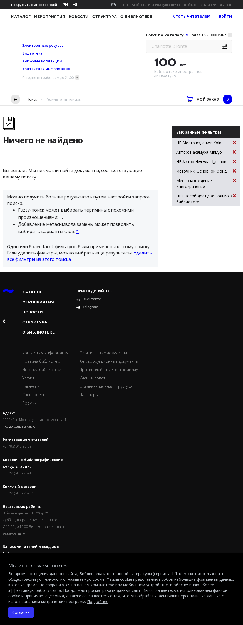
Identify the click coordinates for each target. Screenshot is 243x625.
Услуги (28, 378)
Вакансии (30, 386)
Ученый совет (92, 378)
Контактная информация (46, 68)
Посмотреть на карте (19, 426)
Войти (225, 16)
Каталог (21, 16)
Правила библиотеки (41, 361)
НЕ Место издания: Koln (206, 143)
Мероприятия (49, 16)
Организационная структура (106, 386)
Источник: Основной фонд (206, 171)
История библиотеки (41, 369)
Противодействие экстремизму (109, 369)
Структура (104, 16)
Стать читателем (191, 16)
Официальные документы (103, 353)
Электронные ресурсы (43, 45)
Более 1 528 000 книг (207, 34)
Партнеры (89, 394)
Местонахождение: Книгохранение (206, 183)
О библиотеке (136, 16)
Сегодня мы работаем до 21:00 (48, 77)
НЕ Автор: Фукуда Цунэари (206, 162)
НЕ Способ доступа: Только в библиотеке (206, 198)
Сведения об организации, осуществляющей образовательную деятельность (177, 5)
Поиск (32, 99)
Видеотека (32, 53)
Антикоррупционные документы (109, 361)
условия (56, 596)
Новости (79, 16)
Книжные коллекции (42, 60)
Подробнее (97, 601)
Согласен (21, 612)
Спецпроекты (34, 394)
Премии (29, 403)
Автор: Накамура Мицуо (206, 152)
